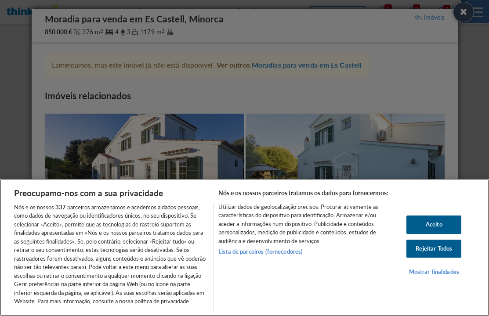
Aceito (434, 224)
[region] (244, 247)
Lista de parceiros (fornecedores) (260, 251)
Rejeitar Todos (434, 248)
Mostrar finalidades (434, 271)
